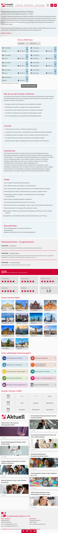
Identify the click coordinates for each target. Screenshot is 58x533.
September (50, 403)
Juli (22, 403)
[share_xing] (23, 531)
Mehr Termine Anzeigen (29, 86)
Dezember (50, 410)
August (36, 403)
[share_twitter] (31, 531)
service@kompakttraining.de (20, 529)
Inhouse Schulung (39, 5)
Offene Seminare (28, 5)
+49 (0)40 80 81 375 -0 (10, 524)
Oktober (22, 410)
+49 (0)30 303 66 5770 (38, 524)
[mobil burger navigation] (47, 5)
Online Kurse (19, 5)
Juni (50, 396)
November (36, 410)
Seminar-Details (6, 33)
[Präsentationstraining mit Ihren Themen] (51, 5)
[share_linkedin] (35, 531)
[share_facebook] (27, 531)
